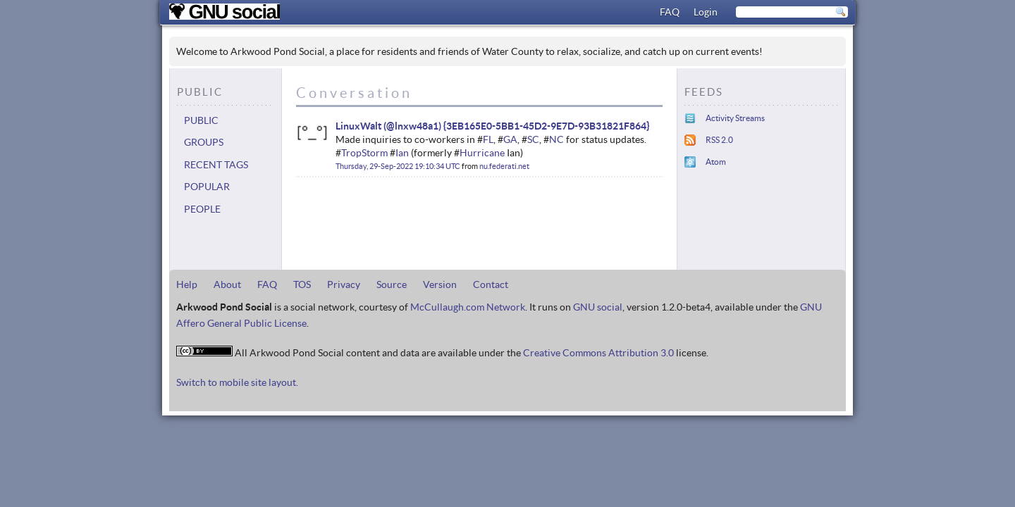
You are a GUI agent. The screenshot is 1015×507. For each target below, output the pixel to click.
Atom (716, 161)
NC (556, 139)
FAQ (669, 12)
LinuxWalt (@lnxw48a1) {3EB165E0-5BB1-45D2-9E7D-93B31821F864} (492, 126)
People (202, 209)
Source (391, 284)
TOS (302, 284)
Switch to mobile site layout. (237, 382)
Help (186, 284)
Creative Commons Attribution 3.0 (598, 352)
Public (201, 120)
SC (533, 139)
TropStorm (364, 152)
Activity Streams (735, 118)
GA (510, 139)
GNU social (597, 307)
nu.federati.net (504, 166)
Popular (207, 186)
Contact (490, 284)
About (227, 284)
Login (706, 12)
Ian (402, 152)
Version (440, 284)
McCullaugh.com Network (467, 307)
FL (488, 139)
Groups (203, 142)
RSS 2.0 (719, 139)
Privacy (343, 284)
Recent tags (216, 164)
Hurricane (482, 152)
